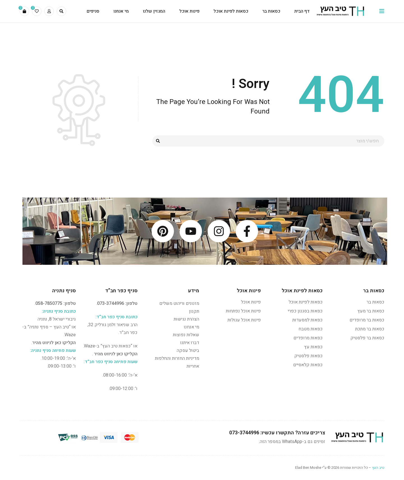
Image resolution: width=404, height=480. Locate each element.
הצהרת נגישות (186, 319)
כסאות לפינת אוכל (306, 302)
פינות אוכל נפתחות (243, 311)
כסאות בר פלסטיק (367, 338)
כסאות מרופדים (308, 338)
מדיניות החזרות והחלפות (177, 358)
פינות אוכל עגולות (244, 320)
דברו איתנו (189, 342)
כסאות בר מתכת (369, 329)
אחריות (193, 366)
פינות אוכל (251, 302)
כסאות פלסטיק (308, 356)
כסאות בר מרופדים (367, 320)
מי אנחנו (191, 327)
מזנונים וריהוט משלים (179, 303)
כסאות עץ (313, 347)
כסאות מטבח (311, 329)
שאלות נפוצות (186, 334)
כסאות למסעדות (307, 320)
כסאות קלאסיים (308, 364)
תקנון (194, 311)
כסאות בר (375, 302)
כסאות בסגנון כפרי (305, 311)
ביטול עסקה (188, 350)
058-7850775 (48, 303)
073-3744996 (110, 303)
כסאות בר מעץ (370, 311)
